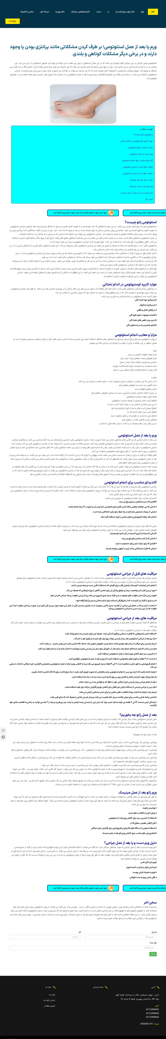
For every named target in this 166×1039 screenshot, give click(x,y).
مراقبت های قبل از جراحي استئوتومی (138, 167)
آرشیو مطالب (49, 1006)
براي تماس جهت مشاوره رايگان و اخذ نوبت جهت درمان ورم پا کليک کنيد (83, 212)
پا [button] (108, 11)
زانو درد (52, 994)
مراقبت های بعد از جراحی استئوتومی (138, 173)
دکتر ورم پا (60, 11)
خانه (153, 11)
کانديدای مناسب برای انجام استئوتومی (137, 160)
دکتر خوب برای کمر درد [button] (124, 11)
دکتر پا (140, 245)
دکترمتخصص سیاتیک (80, 11)
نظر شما (153, 942)
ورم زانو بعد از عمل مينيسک (141, 186)
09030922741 (146, 1024)
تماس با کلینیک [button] (26, 11)
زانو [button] (142, 11)
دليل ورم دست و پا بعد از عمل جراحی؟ (136, 192)
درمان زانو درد (49, 1000)
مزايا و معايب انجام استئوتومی (140, 147)
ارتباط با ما (12, 21)
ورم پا (19, 74)
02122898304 (152, 1017)
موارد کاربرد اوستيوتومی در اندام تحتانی (136, 141)
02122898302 (152, 1009)
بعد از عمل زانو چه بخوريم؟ (141, 179)
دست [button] (98, 11)
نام (80, 932)
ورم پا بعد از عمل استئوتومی (141, 154)
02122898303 (152, 1013)
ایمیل (154, 932)
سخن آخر (149, 199)
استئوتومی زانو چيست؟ (143, 134)
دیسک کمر (44, 11)
